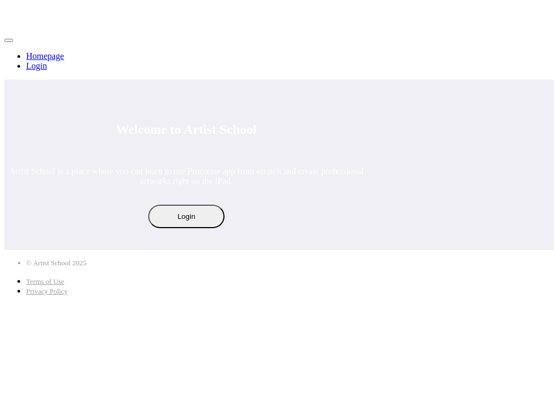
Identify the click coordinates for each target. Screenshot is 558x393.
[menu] (279, 61)
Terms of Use (45, 281)
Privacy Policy (47, 291)
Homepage (45, 56)
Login (36, 65)
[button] (8, 40)
